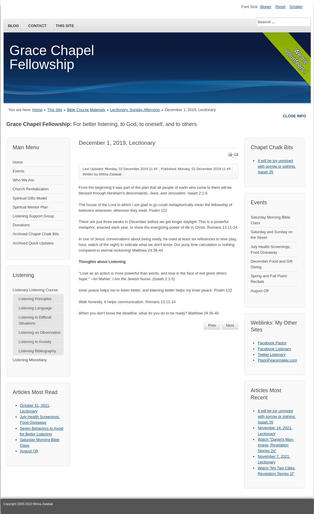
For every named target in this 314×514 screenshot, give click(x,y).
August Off (259, 291)
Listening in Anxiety (35, 341)
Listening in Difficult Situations (35, 320)
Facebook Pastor (272, 343)
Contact (37, 26)
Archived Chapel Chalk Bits (36, 234)
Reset (280, 6)
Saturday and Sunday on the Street (271, 235)
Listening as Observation (40, 332)
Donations (21, 225)
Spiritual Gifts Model (30, 198)
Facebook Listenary (274, 349)
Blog (13, 26)
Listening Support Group (33, 216)
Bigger (265, 6)
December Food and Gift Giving (271, 264)
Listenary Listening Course (35, 290)
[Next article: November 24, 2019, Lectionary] (230, 325)
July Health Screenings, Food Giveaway (270, 249)
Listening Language (35, 308)
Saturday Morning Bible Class (270, 220)
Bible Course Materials (86, 110)
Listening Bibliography (37, 351)
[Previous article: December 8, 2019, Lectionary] (212, 325)
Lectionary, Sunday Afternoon (135, 110)
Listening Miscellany (30, 360)
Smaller (296, 6)
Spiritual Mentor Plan (30, 207)
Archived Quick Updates (33, 243)
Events (18, 171)
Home (37, 110)
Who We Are (23, 180)
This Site (65, 26)
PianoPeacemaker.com (277, 360)
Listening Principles (35, 299)
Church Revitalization (31, 189)
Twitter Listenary (271, 354)
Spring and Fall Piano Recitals (268, 279)
